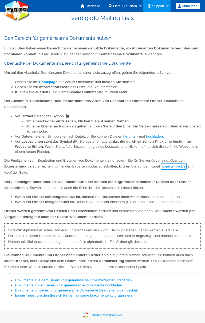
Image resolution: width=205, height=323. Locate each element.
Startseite (90, 6)
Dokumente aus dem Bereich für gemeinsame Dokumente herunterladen (73, 280)
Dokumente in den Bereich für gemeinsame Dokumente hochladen (68, 285)
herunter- (130, 136)
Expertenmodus (173, 166)
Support (156, 6)
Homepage (48, 82)
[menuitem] (90, 6)
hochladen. (155, 136)
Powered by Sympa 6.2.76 (106, 314)
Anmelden (187, 6)
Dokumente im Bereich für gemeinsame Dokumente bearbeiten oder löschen (76, 290)
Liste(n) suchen (123, 6)
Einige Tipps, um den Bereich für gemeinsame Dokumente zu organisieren (75, 295)
